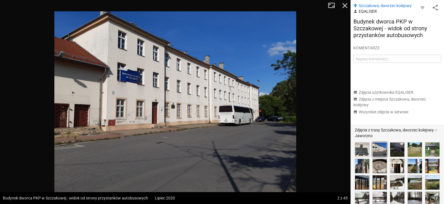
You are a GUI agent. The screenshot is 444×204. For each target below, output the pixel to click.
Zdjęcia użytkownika (383, 92)
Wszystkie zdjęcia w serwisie (380, 112)
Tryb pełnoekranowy (333, 5)
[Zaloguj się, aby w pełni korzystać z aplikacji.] (422, 7)
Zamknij (345, 5)
